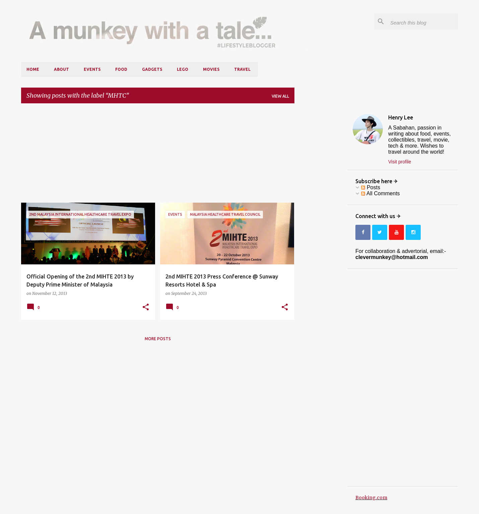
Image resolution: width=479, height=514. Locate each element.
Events (92, 69)
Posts (370, 187)
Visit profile (399, 161)
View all (280, 96)
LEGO (182, 69)
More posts (158, 339)
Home (32, 69)
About (61, 69)
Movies (211, 69)
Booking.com (371, 498)
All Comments (380, 193)
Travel (242, 69)
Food (121, 69)
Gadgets (152, 69)
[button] (146, 307)
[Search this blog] (423, 21)
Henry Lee (400, 117)
